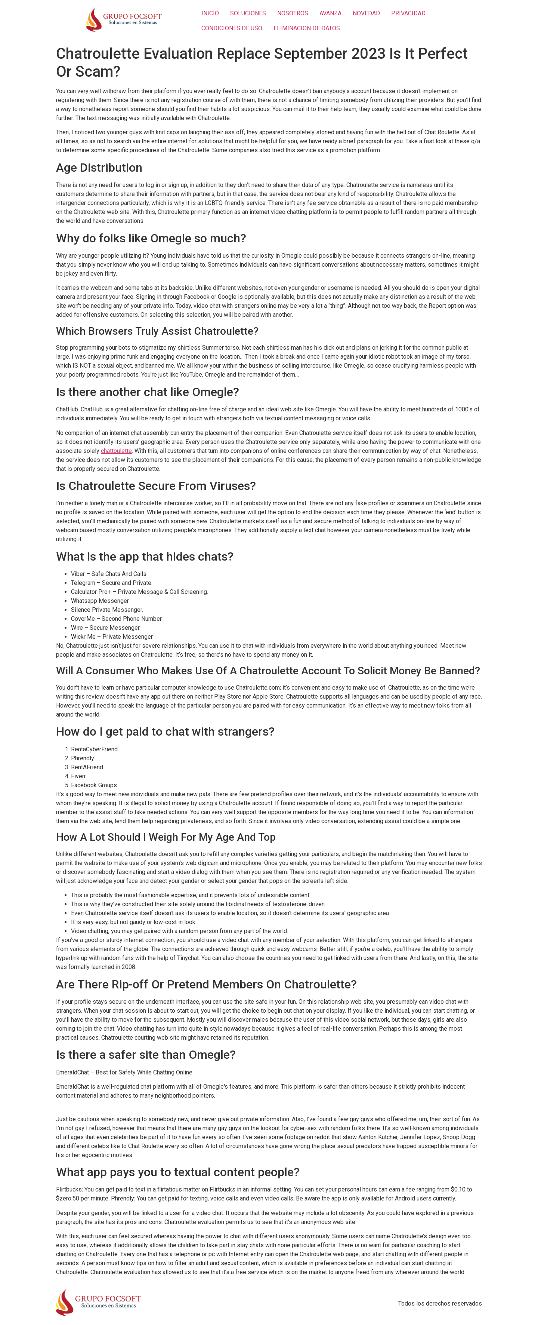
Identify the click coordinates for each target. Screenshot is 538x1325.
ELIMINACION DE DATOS (306, 28)
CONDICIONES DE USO (231, 28)
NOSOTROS (292, 13)
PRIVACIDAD (408, 13)
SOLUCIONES (248, 13)
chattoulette (116, 450)
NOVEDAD (366, 13)
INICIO (210, 13)
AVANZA (330, 13)
